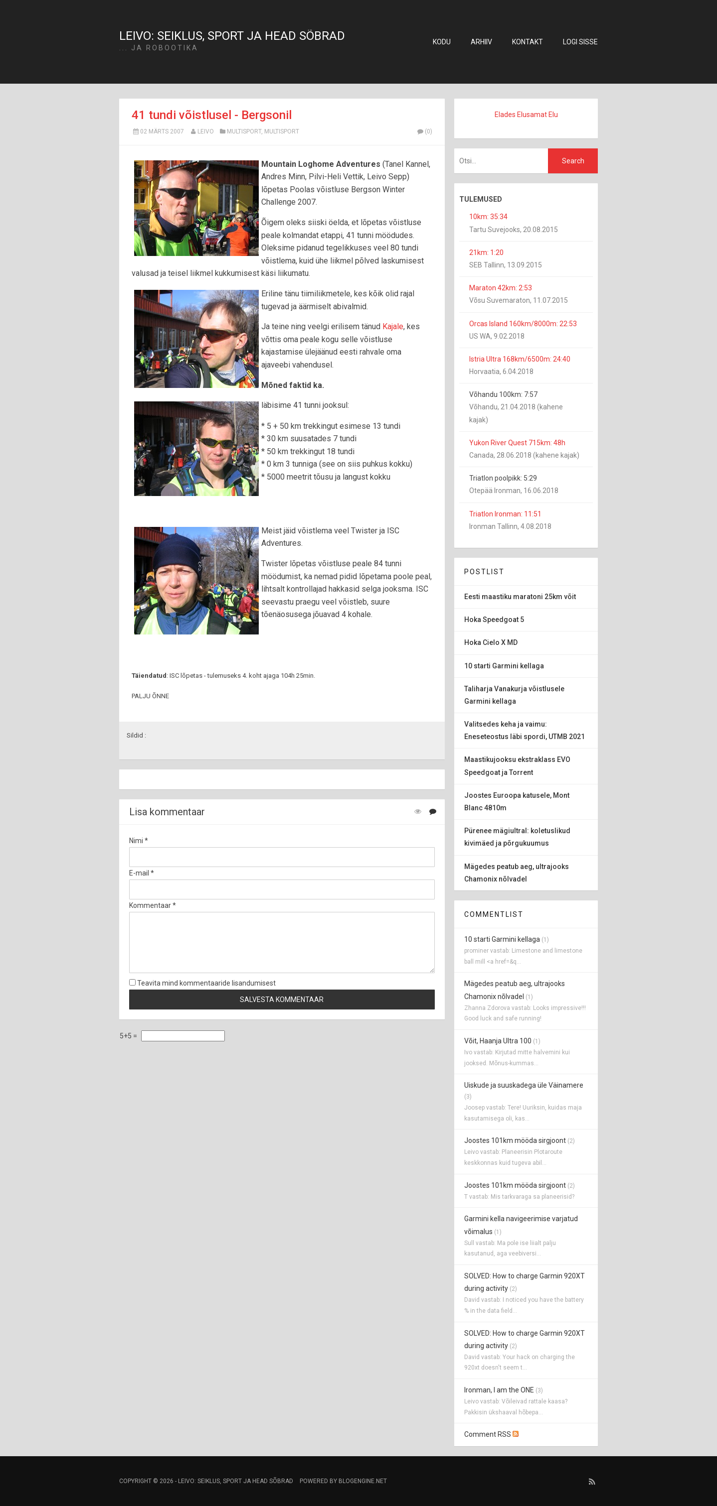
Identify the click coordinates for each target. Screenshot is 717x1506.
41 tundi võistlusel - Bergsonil (212, 115)
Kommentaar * (152, 905)
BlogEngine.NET (363, 1481)
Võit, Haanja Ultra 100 (498, 1041)
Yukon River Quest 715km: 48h (517, 443)
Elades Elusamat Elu (526, 115)
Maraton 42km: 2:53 (500, 288)
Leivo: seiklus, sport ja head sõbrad (232, 36)
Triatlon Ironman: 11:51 (505, 514)
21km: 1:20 (486, 252)
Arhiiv (481, 42)
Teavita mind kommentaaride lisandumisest (202, 983)
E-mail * (141, 873)
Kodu (442, 42)
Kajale (392, 326)
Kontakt (527, 42)
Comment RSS (491, 1434)
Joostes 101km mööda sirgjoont (515, 1140)
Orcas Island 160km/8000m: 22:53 (523, 324)
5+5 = (129, 1036)
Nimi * (138, 841)
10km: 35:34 (488, 217)
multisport (244, 131)
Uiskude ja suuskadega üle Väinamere (523, 1085)
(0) (424, 131)
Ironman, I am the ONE (499, 1390)
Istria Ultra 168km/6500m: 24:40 (519, 359)
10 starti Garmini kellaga (502, 939)
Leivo (205, 131)
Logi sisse (580, 42)
